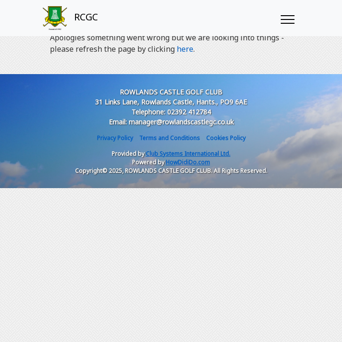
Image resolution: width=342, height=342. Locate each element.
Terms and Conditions (169, 138)
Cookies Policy (226, 138)
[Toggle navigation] (287, 18)
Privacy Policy (115, 138)
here (185, 49)
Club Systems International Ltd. (188, 154)
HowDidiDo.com (188, 162)
